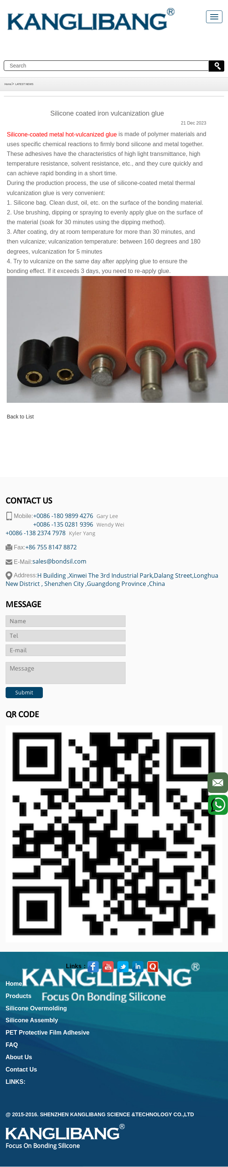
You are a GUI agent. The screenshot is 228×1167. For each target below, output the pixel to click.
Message (23, 604)
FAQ (12, 1045)
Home (8, 84)
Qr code (22, 714)
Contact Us (21, 1069)
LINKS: (15, 1082)
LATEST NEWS (24, 84)
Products (18, 996)
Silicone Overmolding (36, 1008)
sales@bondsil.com (59, 561)
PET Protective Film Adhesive (47, 1032)
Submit (24, 692)
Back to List (20, 417)
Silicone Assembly (32, 1020)
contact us (29, 501)
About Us (19, 1057)
